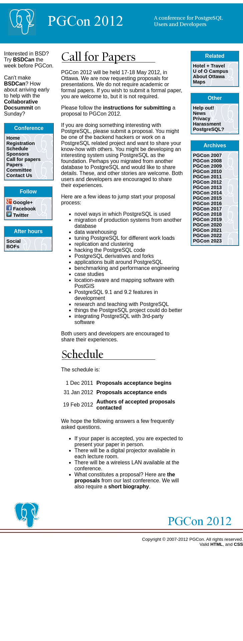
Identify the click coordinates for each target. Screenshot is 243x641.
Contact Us (19, 175)
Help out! (203, 108)
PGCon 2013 (207, 187)
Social (13, 241)
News (199, 113)
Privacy (201, 118)
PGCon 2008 (207, 160)
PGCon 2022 (207, 235)
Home (13, 138)
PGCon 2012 (207, 182)
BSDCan (23, 59)
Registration (20, 143)
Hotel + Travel (209, 65)
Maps (199, 82)
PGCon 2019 (207, 219)
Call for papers (23, 159)
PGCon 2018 (207, 214)
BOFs (12, 246)
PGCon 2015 (207, 198)
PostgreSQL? (208, 129)
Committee (19, 170)
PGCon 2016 (207, 203)
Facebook (21, 208)
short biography (128, 486)
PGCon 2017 (207, 208)
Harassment (207, 124)
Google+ (19, 202)
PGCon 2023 (207, 241)
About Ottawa (209, 76)
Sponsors (17, 154)
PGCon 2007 (207, 155)
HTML (216, 544)
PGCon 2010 (207, 171)
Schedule (17, 148)
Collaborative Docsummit (21, 105)
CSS (238, 544)
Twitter (17, 215)
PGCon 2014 (207, 192)
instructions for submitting (137, 108)
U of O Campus (210, 71)
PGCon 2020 (207, 224)
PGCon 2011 (207, 176)
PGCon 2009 (207, 166)
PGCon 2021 (207, 230)
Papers (14, 164)
